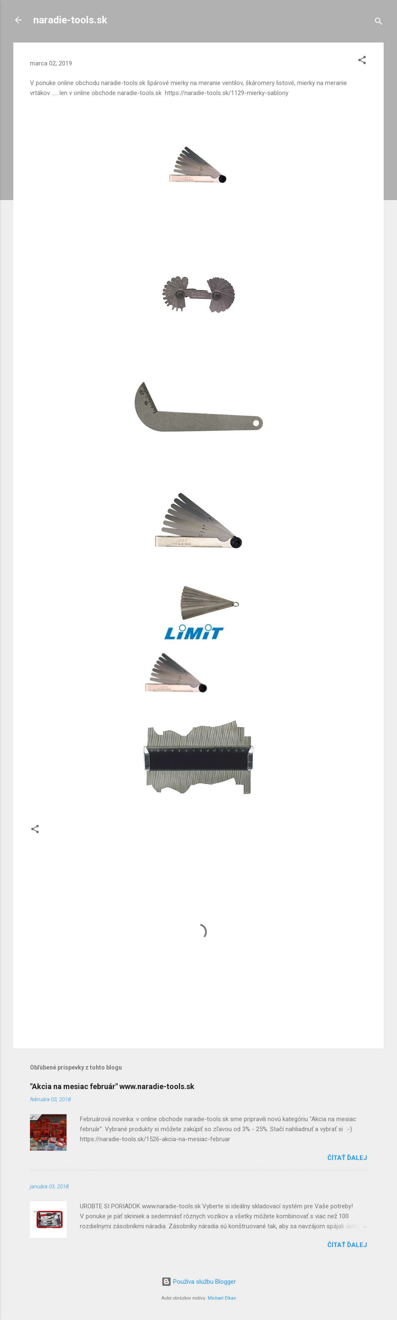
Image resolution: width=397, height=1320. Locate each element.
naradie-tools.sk (70, 20)
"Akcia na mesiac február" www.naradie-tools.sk (112, 1086)
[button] (362, 61)
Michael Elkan (222, 1298)
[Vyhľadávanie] (379, 22)
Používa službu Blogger (198, 1281)
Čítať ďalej (347, 1158)
